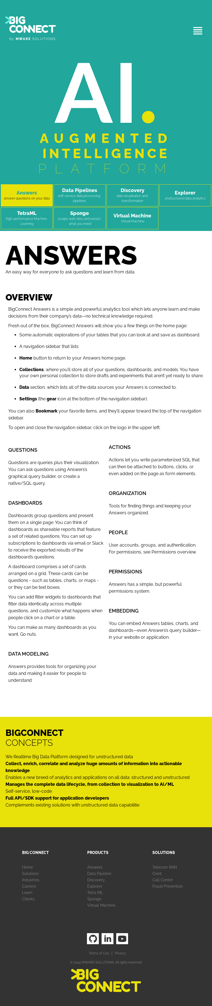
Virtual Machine (101, 905)
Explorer (94, 886)
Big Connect (35, 852)
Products (97, 852)
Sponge (94, 899)
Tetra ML (95, 892)
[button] (198, 30)
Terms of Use (99, 953)
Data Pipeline (99, 873)
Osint (157, 873)
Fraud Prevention (167, 886)
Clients (28, 899)
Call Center (162, 880)
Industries (30, 880)
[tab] (27, 195)
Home (27, 867)
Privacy (120, 953)
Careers (29, 886)
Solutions (30, 873)
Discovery (96, 880)
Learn (27, 892)
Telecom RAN (164, 867)
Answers (94, 867)
